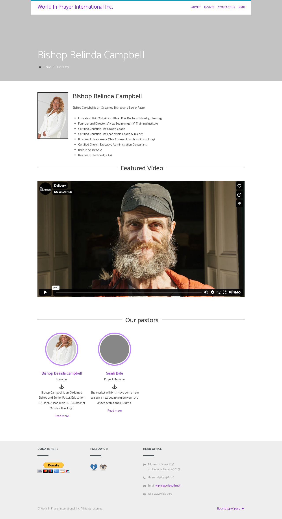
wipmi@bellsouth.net (168, 485)
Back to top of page (231, 508)
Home (47, 67)
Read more (62, 416)
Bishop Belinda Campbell (62, 373)
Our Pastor (62, 67)
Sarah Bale (114, 373)
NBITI (242, 7)
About (196, 7)
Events (209, 7)
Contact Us (226, 7)
